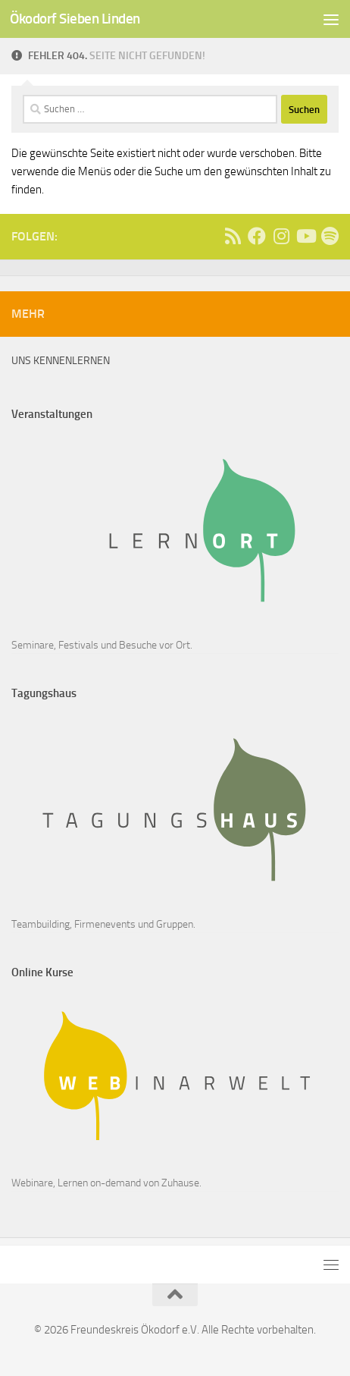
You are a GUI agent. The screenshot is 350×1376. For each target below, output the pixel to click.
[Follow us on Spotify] (329, 236)
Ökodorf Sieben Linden (75, 18)
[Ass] (232, 236)
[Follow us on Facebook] (257, 236)
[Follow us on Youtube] (305, 236)
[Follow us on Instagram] (281, 236)
